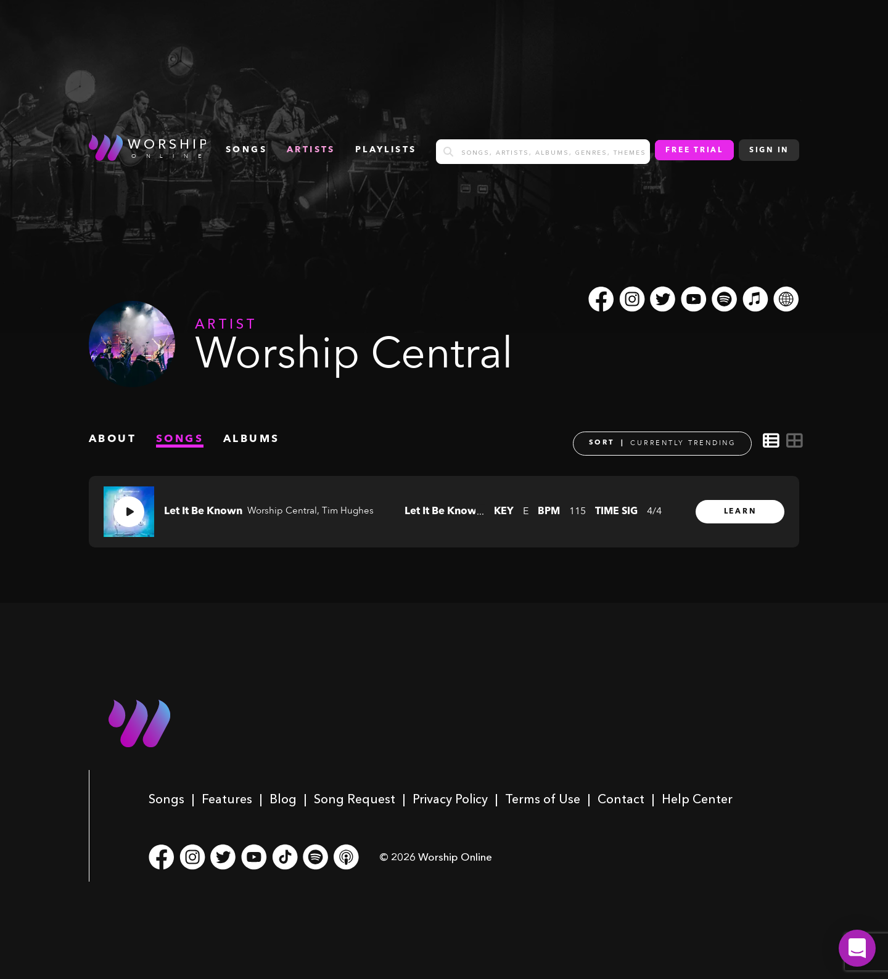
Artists (311, 149)
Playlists (386, 149)
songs (246, 149)
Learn (740, 511)
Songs (166, 799)
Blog (283, 799)
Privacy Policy (450, 799)
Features (227, 799)
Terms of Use (542, 799)
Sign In (769, 150)
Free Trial (694, 150)
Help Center (697, 799)
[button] (857, 948)
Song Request (354, 799)
